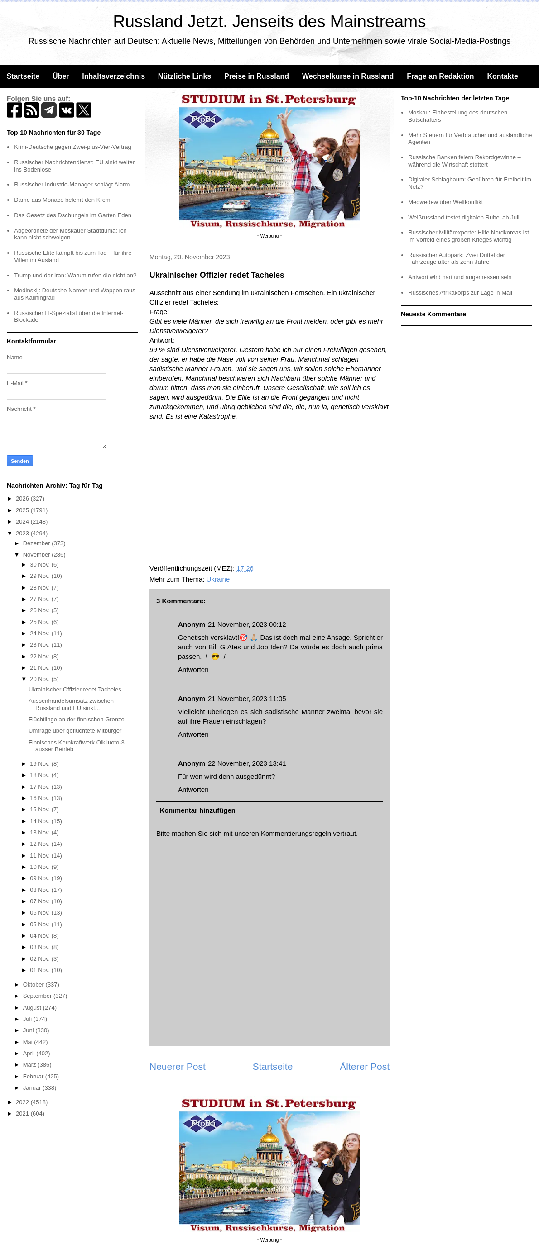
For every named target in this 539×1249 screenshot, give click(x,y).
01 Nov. (40, 970)
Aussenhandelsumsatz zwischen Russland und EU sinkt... (71, 704)
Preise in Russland (256, 76)
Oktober (34, 984)
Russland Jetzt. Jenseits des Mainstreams (269, 21)
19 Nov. (40, 763)
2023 (23, 533)
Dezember (37, 543)
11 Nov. (40, 855)
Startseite (22, 76)
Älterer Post (365, 1066)
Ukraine (218, 579)
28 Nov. (40, 587)
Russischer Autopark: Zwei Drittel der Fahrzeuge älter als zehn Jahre (456, 259)
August (33, 1007)
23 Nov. (40, 644)
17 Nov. (40, 786)
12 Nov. (40, 843)
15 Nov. (40, 809)
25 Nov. (40, 622)
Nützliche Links (184, 76)
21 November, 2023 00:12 (247, 624)
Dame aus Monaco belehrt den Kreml (62, 199)
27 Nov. (40, 599)
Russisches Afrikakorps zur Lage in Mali (460, 292)
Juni (29, 1030)
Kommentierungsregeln (296, 833)
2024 (23, 521)
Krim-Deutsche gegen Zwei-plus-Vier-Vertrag (72, 146)
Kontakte (502, 76)
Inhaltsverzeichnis (113, 76)
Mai (28, 1042)
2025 (23, 510)
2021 (23, 1113)
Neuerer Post (177, 1066)
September (38, 995)
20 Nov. (40, 679)
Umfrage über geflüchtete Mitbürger (75, 730)
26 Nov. (40, 610)
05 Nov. (40, 924)
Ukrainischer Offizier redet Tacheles (75, 689)
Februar (34, 1076)
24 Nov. (40, 633)
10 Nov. (40, 866)
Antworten (193, 669)
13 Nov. (40, 832)
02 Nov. (40, 958)
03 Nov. (40, 947)
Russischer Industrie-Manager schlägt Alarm (72, 184)
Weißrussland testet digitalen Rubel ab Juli (463, 217)
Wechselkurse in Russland (348, 76)
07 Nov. (40, 901)
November (37, 554)
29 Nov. (40, 575)
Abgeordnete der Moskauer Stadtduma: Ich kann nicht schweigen (70, 234)
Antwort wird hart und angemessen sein (459, 277)
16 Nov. (40, 798)
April (30, 1053)
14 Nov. (40, 821)
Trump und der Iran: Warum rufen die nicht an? (75, 275)
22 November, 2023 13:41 (247, 763)
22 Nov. (40, 656)
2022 (23, 1102)
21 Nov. (40, 667)
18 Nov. (40, 775)
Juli (28, 1018)
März (30, 1064)
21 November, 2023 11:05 (247, 698)
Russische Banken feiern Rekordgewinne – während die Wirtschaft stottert (464, 161)
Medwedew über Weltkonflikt (445, 202)
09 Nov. (40, 878)
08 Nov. (40, 890)
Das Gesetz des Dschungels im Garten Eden (72, 215)
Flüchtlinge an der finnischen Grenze (77, 719)
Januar (33, 1087)
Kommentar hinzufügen (198, 810)
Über (61, 76)
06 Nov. (40, 912)
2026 (23, 498)
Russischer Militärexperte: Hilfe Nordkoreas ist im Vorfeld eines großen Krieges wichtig (468, 236)
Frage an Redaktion (440, 76)
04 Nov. (40, 935)
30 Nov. (40, 564)
